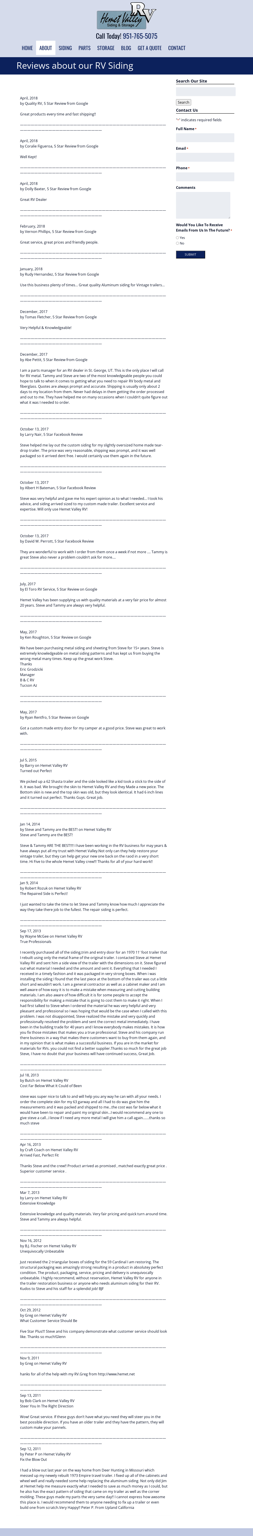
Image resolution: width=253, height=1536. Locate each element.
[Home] (126, 28)
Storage (105, 48)
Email (182, 148)
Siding (65, 48)
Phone (183, 168)
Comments (185, 187)
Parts (85, 48)
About (45, 48)
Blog (126, 48)
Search (183, 102)
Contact (177, 48)
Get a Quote (150, 48)
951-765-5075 (140, 36)
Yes (182, 237)
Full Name (186, 128)
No (182, 243)
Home (27, 48)
